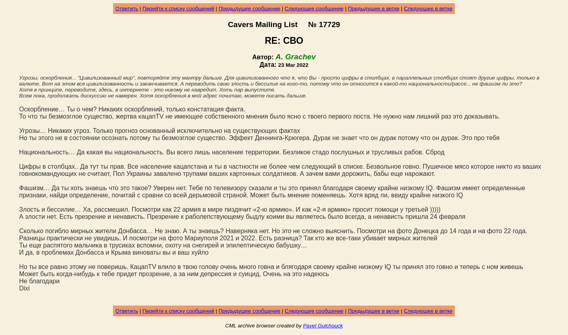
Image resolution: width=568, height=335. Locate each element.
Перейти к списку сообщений (178, 9)
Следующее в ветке (428, 9)
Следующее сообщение (314, 9)
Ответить (127, 9)
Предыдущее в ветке (373, 9)
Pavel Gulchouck (323, 326)
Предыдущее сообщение (249, 9)
